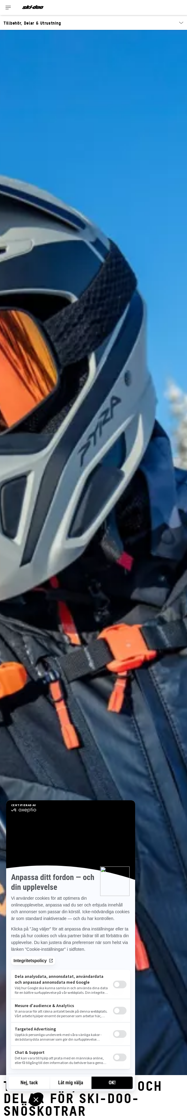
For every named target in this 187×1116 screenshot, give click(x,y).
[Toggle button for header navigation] (8, 7)
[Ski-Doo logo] (33, 7)
